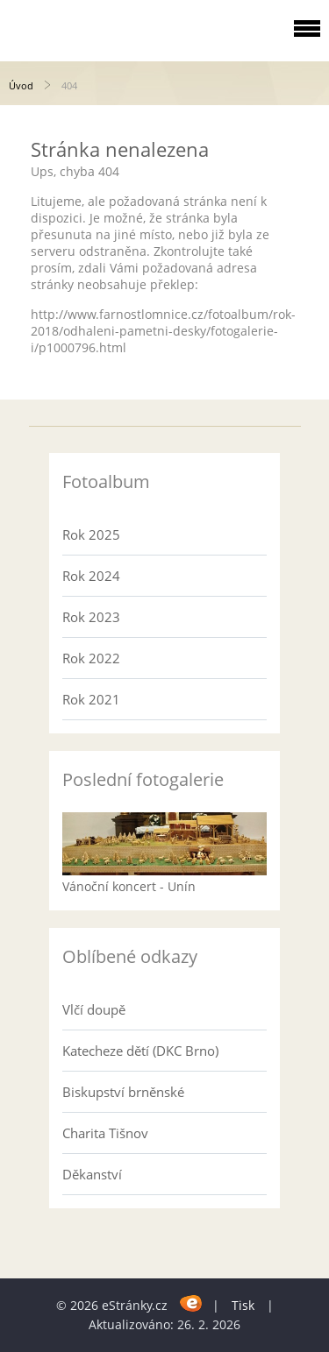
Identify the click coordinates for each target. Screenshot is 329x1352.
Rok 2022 (91, 658)
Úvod (21, 85)
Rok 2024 (91, 575)
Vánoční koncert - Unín (129, 886)
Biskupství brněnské (123, 1092)
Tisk (243, 1305)
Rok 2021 (91, 699)
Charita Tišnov (105, 1133)
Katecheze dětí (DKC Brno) (140, 1050)
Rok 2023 (91, 617)
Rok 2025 (91, 534)
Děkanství (92, 1174)
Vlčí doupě (93, 1009)
